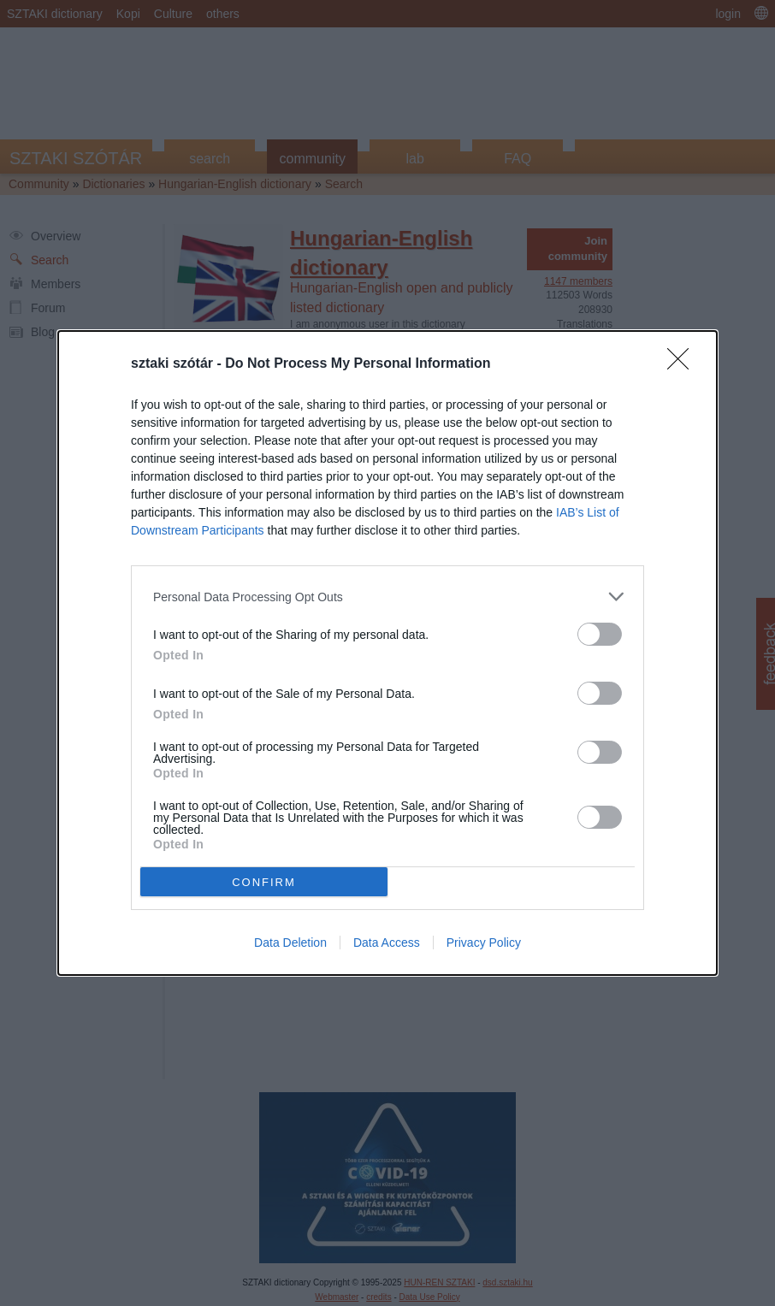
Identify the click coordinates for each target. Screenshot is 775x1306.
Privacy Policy (484, 942)
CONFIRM (264, 881)
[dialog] (387, 653)
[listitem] (387, 597)
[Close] (683, 364)
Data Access (386, 942)
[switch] (599, 634)
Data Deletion (290, 942)
